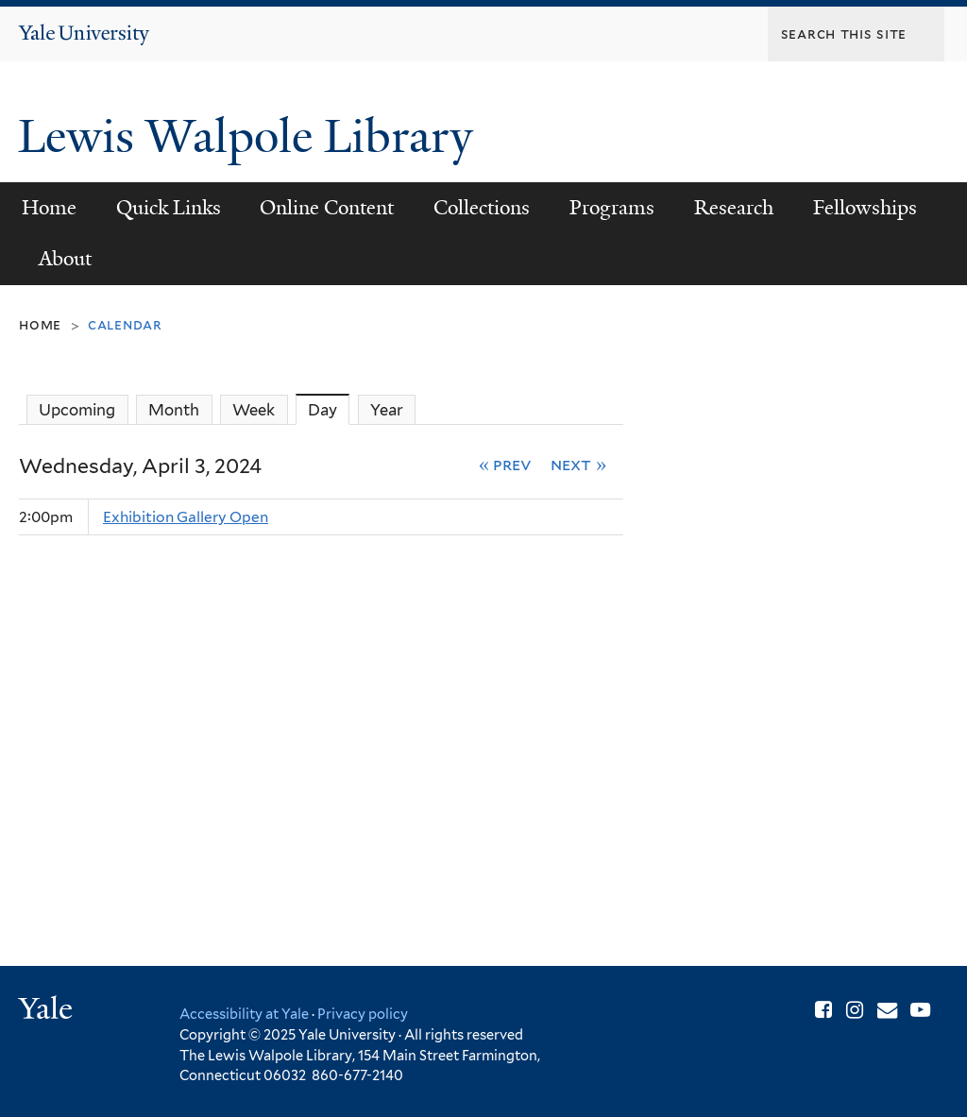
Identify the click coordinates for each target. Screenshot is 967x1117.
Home (49, 208)
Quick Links (168, 208)
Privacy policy (362, 1014)
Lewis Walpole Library (251, 136)
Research (733, 208)
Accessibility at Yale (244, 1014)
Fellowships (865, 208)
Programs (611, 208)
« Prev (506, 464)
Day (328, 409)
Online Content (327, 208)
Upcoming (77, 409)
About (65, 258)
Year (386, 409)
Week (253, 409)
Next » (578, 464)
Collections (481, 208)
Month (173, 409)
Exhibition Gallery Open (185, 517)
